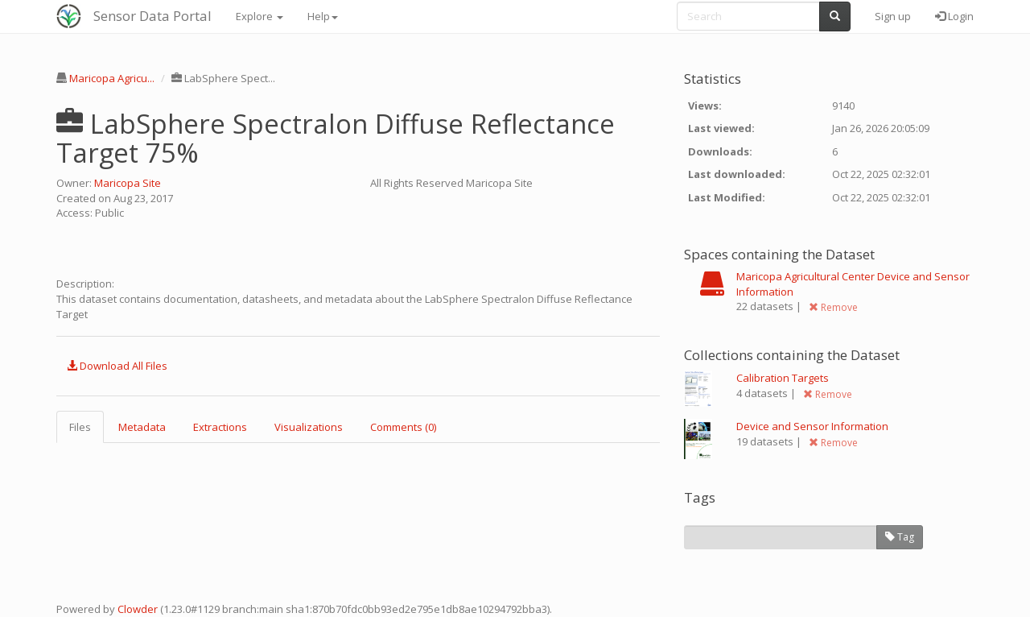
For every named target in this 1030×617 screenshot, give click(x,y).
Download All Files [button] (117, 365)
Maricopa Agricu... (111, 78)
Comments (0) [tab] (403, 427)
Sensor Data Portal (152, 15)
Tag (899, 537)
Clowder (137, 609)
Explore (259, 16)
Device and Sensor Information (812, 426)
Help (322, 16)
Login (954, 16)
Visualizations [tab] (308, 427)
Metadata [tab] (142, 427)
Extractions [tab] (220, 427)
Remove (833, 307)
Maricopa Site (127, 183)
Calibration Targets (782, 378)
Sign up (893, 16)
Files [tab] (80, 427)
